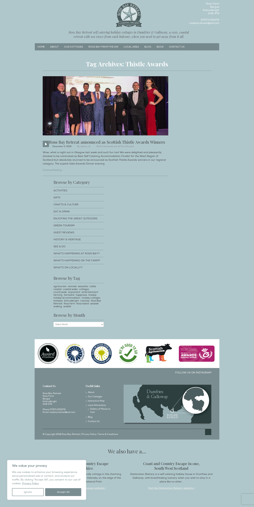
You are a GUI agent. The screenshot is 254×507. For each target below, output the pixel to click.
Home (41, 46)
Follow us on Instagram (193, 372)
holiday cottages (91, 297)
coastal (57, 289)
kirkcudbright (71, 300)
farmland (69, 295)
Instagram (43, 4)
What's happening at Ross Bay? (76, 253)
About (54, 46)
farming (57, 295)
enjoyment (74, 292)
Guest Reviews (63, 232)
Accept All (63, 492)
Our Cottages (73, 46)
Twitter (49, 4)
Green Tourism (63, 225)
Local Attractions (97, 405)
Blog (147, 46)
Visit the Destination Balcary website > (171, 488)
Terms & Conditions (108, 434)
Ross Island (82, 303)
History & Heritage (67, 239)
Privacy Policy (30, 483)
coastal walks (70, 289)
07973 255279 (210, 19)
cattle (93, 286)
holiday (92, 295)
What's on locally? (68, 267)
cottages (84, 289)
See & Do (59, 246)
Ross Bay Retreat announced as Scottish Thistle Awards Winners (107, 142)
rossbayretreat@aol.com (204, 23)
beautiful (83, 286)
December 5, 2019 (61, 146)
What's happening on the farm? (76, 260)
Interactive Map (96, 401)
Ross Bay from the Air (103, 46)
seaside (94, 303)
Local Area (131, 46)
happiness (81, 295)
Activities (60, 190)
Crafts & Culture (66, 204)
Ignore (28, 492)
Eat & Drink (61, 211)
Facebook (37, 4)
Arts (56, 197)
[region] (46, 480)
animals (72, 286)
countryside (60, 292)
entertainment (90, 292)
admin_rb (85, 146)
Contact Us (177, 46)
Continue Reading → (53, 170)
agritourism (60, 286)
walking (57, 306)
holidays (58, 300)
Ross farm (69, 303)
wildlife (67, 306)
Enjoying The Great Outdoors (75, 218)
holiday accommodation (66, 297)
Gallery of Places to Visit (100, 411)
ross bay (85, 300)
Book (160, 46)
